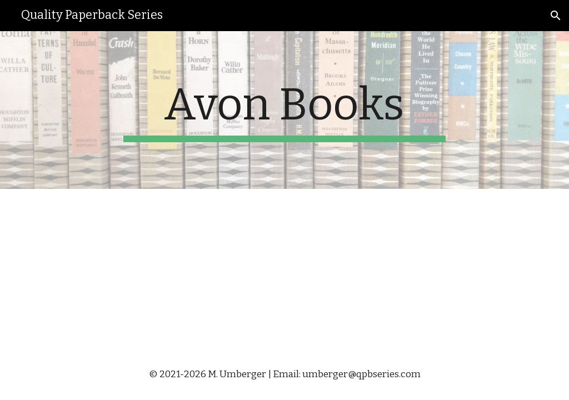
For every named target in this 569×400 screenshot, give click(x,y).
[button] (555, 15)
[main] (284, 110)
